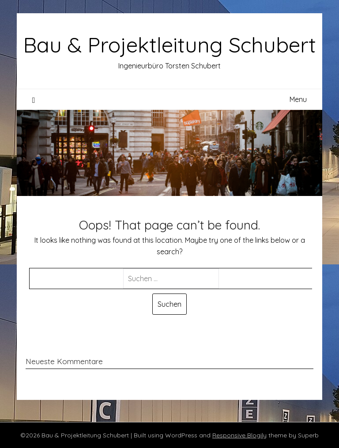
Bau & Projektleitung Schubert (169, 44)
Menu (298, 99)
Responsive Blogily (239, 435)
